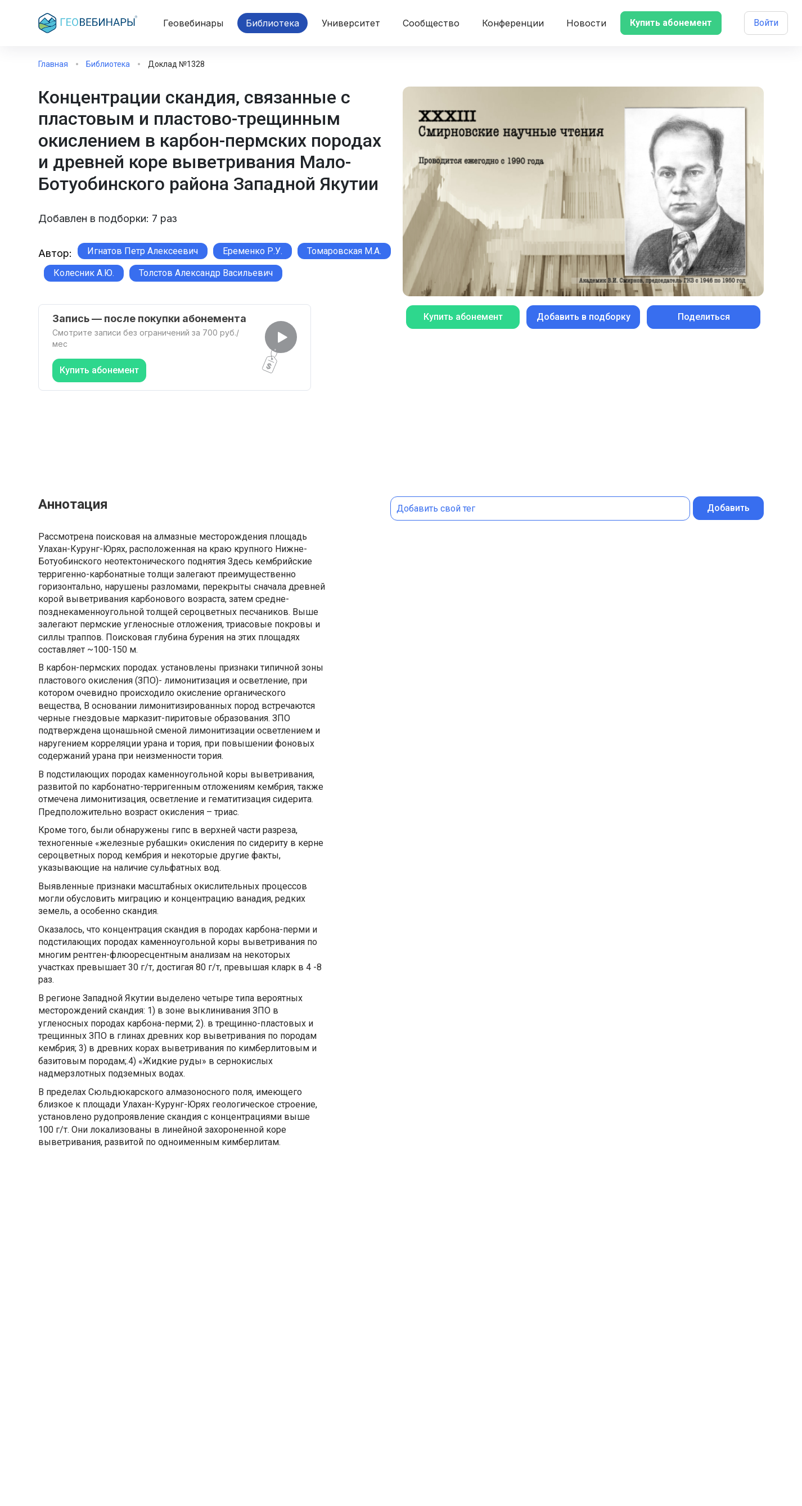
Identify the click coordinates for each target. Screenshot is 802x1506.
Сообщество (431, 23)
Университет (351, 23)
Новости (586, 23)
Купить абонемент (671, 22)
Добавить (728, 508)
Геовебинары (193, 23)
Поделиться (704, 316)
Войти (766, 22)
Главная (53, 64)
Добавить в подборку (583, 316)
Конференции (513, 23)
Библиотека (272, 23)
